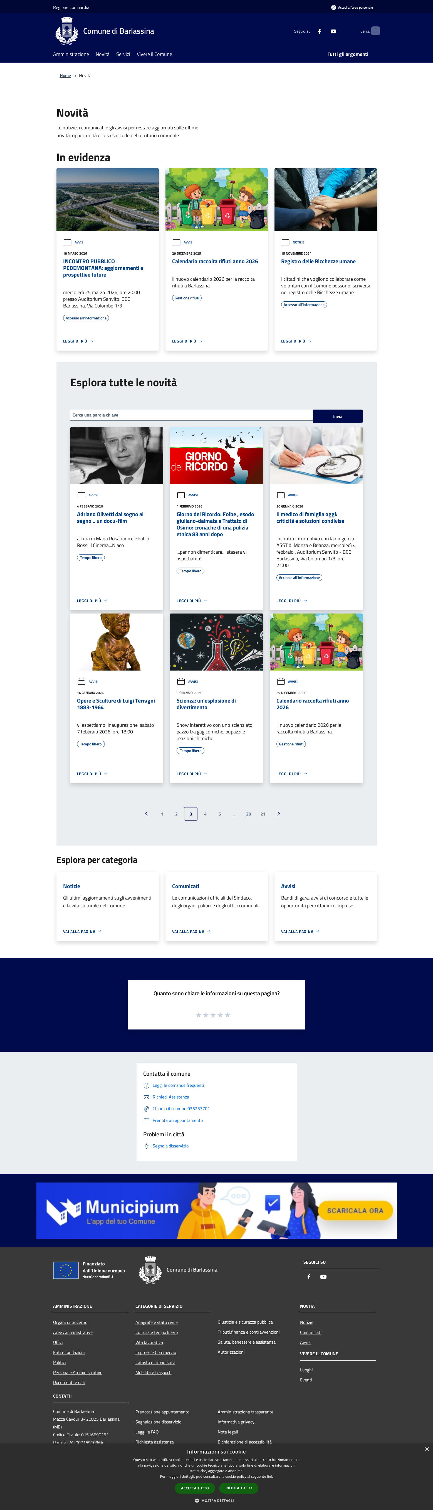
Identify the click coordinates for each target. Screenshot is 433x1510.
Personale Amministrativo (77, 1372)
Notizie (292, 242)
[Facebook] (310, 31)
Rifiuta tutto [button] (239, 1488)
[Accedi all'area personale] (352, 7)
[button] (216, 1500)
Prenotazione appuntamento (162, 1411)
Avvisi (73, 242)
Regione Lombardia (71, 7)
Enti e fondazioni (69, 1352)
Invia (337, 416)
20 (248, 814)
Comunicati (310, 1332)
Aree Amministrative (73, 1332)
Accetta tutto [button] (195, 1488)
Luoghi (306, 1369)
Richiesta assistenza (154, 1441)
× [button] (427, 1449)
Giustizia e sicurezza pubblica (245, 1322)
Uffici (58, 1342)
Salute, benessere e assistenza (247, 1342)
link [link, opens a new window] (270, 1476)
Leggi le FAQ (147, 1431)
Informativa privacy (236, 1421)
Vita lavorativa (149, 1342)
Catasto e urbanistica (155, 1362)
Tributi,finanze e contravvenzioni (249, 1332)
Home (65, 75)
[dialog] (216, 1477)
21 (263, 814)
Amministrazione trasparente (245, 1411)
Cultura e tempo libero (156, 1332)
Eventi (306, 1379)
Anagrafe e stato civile (156, 1322)
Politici (59, 1362)
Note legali (228, 1431)
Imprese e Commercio (155, 1352)
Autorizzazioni (231, 1352)
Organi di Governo (70, 1322)
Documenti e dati (69, 1382)
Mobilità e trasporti (153, 1372)
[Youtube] (324, 31)
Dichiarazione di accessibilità (245, 1441)
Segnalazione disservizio (158, 1421)
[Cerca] (373, 31)
